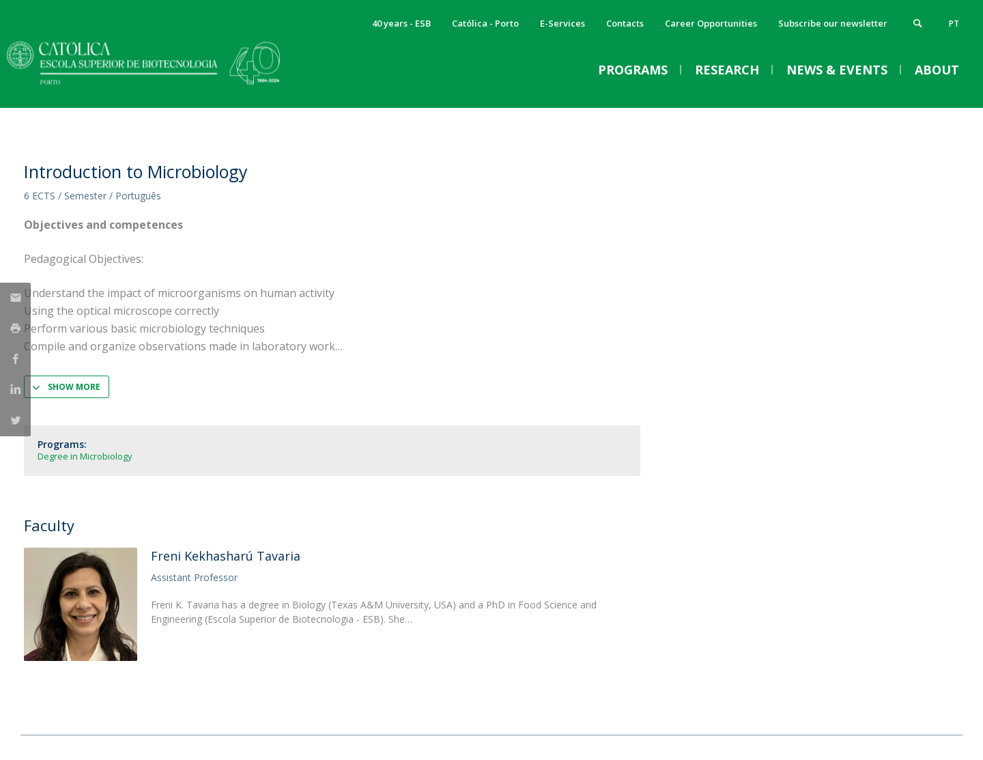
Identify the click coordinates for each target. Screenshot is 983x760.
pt (954, 23)
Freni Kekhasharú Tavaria (225, 556)
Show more (74, 387)
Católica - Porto (485, 23)
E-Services (562, 23)
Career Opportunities (711, 23)
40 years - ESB (401, 23)
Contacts (625, 23)
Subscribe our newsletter (832, 23)
